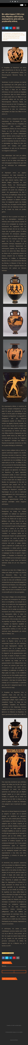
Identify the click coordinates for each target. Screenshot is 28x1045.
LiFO (6, 953)
